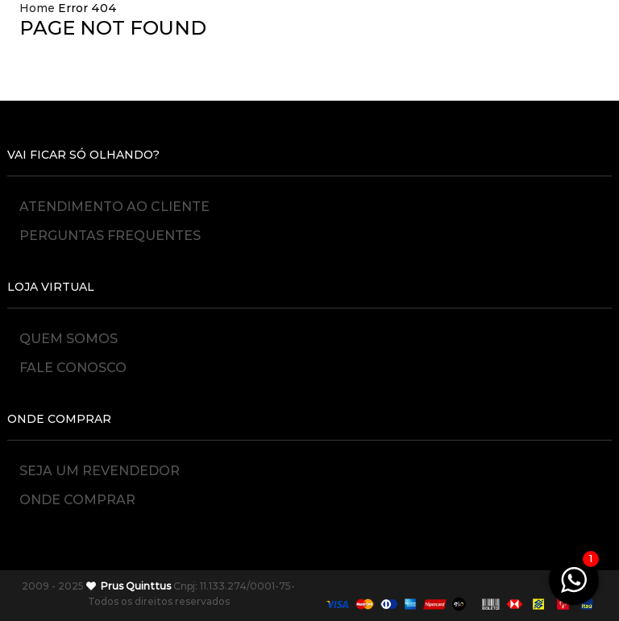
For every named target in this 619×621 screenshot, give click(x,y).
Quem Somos (68, 338)
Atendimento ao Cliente (114, 205)
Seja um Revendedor (99, 470)
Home (37, 8)
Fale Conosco (73, 367)
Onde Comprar (77, 499)
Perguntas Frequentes (110, 235)
